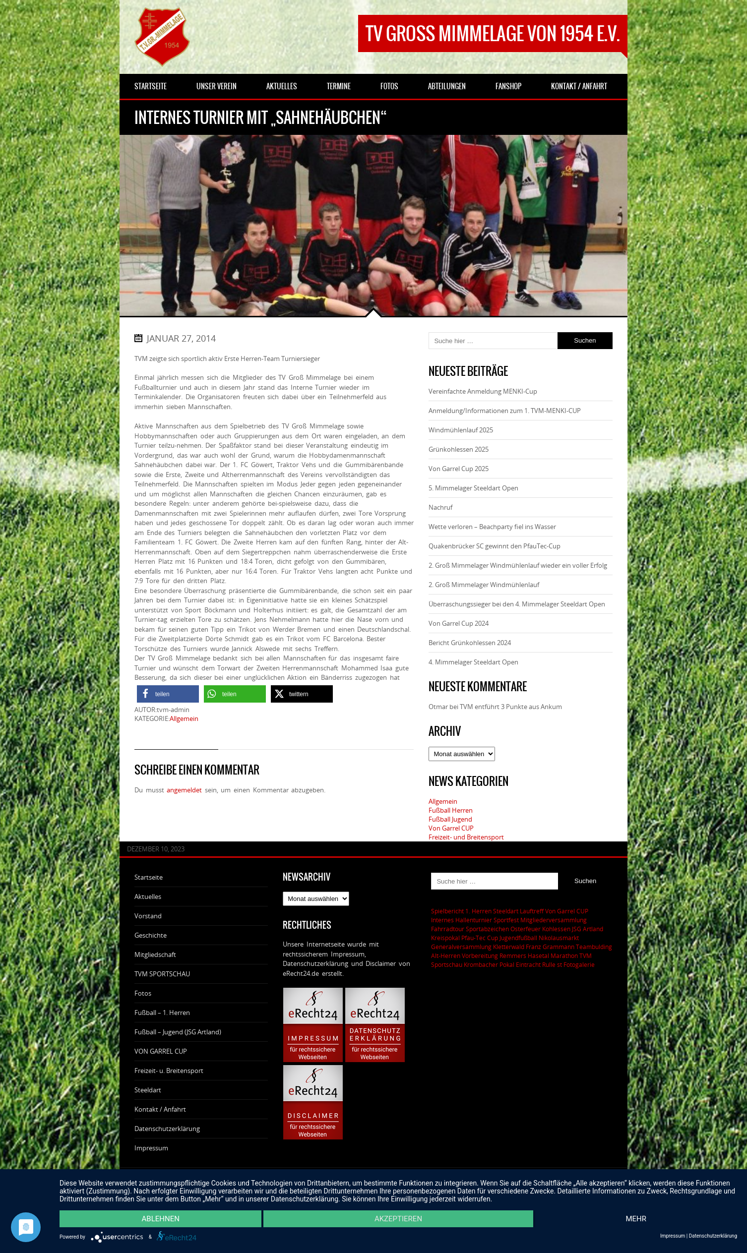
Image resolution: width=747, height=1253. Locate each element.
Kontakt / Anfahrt (160, 1109)
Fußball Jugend (450, 819)
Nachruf (440, 507)
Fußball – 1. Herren (162, 1012)
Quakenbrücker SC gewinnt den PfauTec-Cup (494, 545)
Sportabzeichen (487, 929)
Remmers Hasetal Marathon (538, 955)
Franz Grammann (550, 947)
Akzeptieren (398, 1218)
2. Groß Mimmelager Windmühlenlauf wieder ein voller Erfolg (518, 565)
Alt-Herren (445, 955)
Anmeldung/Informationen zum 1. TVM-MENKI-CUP (505, 410)
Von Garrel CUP (451, 828)
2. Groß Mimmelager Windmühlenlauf (484, 584)
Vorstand (148, 915)
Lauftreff (532, 911)
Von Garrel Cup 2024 (459, 623)
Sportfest (506, 920)
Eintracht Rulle (536, 964)
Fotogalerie (579, 964)
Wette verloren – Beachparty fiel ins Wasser (492, 526)
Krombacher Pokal (489, 964)
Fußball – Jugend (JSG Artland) (177, 1031)
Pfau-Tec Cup (479, 938)
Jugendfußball (518, 938)
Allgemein (184, 718)
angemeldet (184, 789)
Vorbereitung (480, 955)
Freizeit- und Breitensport (466, 837)
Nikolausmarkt (559, 938)
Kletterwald (508, 947)
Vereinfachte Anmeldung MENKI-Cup (483, 391)
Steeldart (147, 1089)
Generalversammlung (461, 947)
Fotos (142, 993)
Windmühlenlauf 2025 (461, 429)
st (559, 964)
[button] (168, 694)
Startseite (148, 877)
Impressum (151, 1147)
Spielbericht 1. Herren (461, 911)
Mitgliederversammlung (553, 920)
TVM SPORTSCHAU (162, 973)
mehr (636, 1218)
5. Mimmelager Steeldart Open (473, 487)
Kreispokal (445, 938)
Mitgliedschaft (155, 954)
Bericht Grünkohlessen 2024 (470, 642)
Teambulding (594, 947)
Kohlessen (556, 929)
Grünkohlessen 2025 (459, 449)
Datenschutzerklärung (167, 1128)
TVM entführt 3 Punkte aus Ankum (511, 706)
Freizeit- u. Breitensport (168, 1070)
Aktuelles (147, 896)
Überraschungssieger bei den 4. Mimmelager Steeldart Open (517, 603)
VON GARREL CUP (160, 1051)
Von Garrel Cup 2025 (459, 468)
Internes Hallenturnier (461, 920)
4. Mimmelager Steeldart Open (473, 661)
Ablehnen (161, 1218)
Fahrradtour (447, 929)
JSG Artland (587, 929)
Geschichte (150, 935)
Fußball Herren (451, 810)
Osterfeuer (525, 929)
